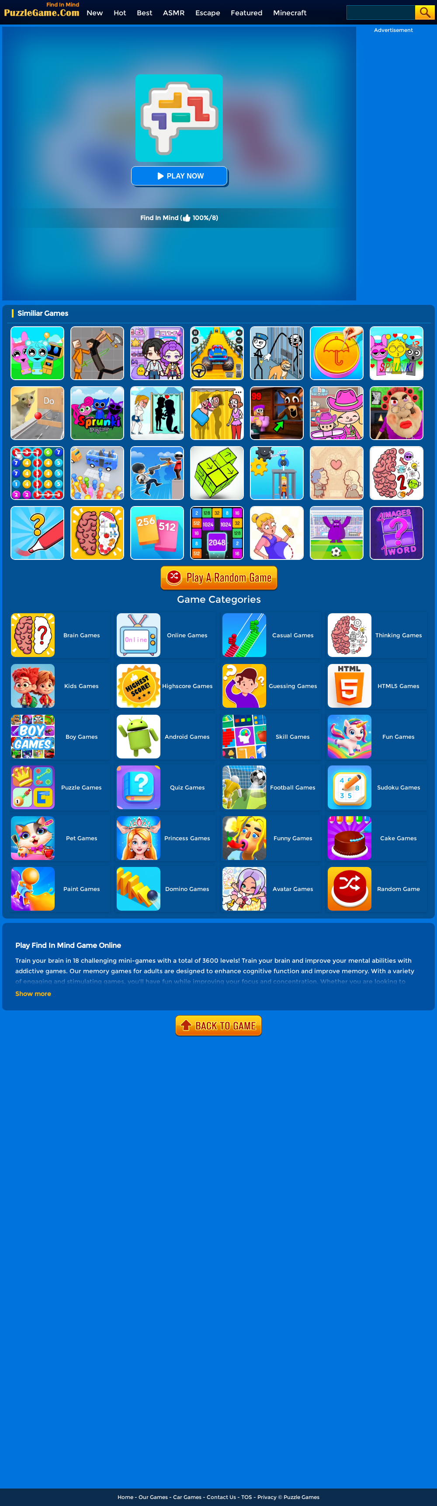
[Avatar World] (337, 389)
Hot (120, 13)
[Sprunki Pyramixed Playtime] (97, 389)
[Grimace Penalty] (337, 509)
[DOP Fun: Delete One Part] (217, 389)
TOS (246, 1497)
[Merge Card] (157, 509)
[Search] (380, 12)
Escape (207, 13)
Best (145, 13)
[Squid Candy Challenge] (337, 329)
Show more (33, 994)
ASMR (174, 13)
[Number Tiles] (217, 509)
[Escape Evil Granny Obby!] (396, 389)
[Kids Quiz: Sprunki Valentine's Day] (396, 329)
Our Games (153, 1497)
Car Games (187, 1497)
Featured (247, 13)
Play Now (179, 176)
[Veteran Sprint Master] (217, 329)
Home (125, 1497)
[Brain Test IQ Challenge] (97, 509)
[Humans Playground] (97, 329)
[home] (41, 12)
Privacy (267, 1497)
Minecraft (290, 13)
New (95, 13)
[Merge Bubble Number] (37, 449)
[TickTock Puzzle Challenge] (37, 389)
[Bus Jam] (97, 449)
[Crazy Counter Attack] (157, 449)
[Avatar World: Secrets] (157, 329)
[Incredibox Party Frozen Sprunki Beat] (37, 329)
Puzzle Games (301, 1497)
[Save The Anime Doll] (277, 509)
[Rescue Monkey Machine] (277, 449)
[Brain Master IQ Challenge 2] (396, 449)
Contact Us (221, 1497)
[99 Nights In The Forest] (277, 389)
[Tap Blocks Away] (217, 449)
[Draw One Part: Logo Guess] (37, 509)
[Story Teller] (337, 449)
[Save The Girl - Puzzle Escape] (157, 389)
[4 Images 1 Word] (396, 509)
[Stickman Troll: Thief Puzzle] (277, 329)
